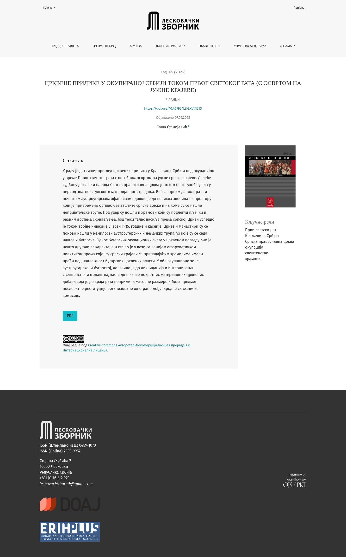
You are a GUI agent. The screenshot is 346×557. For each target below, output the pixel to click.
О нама (286, 46)
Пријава (299, 7)
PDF (70, 315)
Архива (136, 46)
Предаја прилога (64, 46)
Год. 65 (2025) (173, 71)
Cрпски (51, 7)
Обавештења (210, 46)
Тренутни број (104, 46)
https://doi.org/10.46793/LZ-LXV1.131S (173, 108)
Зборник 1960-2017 (170, 46)
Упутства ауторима (250, 46)
